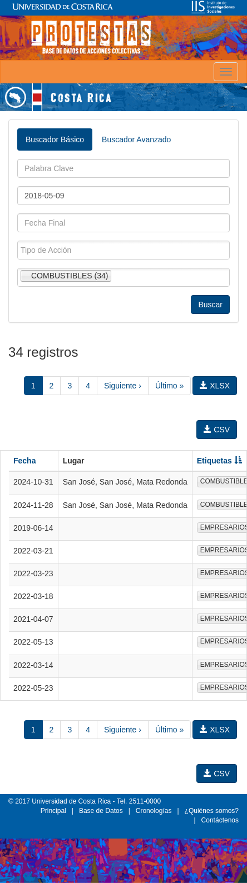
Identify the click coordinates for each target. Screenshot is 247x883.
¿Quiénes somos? (212, 811)
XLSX (215, 385)
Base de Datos (101, 811)
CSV (217, 429)
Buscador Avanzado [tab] (136, 139)
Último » (169, 385)
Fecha (24, 460)
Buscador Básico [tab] (55, 139)
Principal (53, 811)
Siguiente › (122, 385)
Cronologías (154, 811)
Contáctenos (220, 820)
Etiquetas (219, 460)
